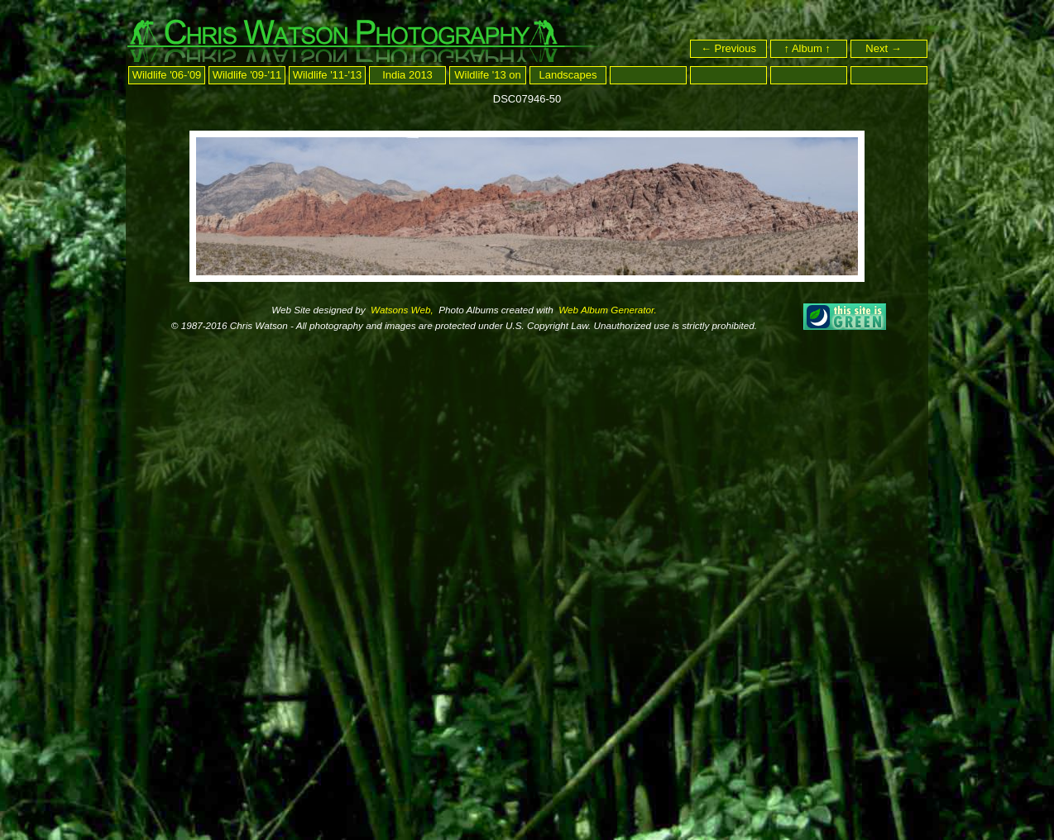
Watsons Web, (401, 309)
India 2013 (407, 75)
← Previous (728, 48)
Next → (890, 48)
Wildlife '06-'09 (167, 75)
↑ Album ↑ (809, 48)
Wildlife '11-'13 (327, 75)
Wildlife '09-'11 (247, 75)
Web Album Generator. (606, 309)
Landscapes (567, 75)
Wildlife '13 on (487, 75)
